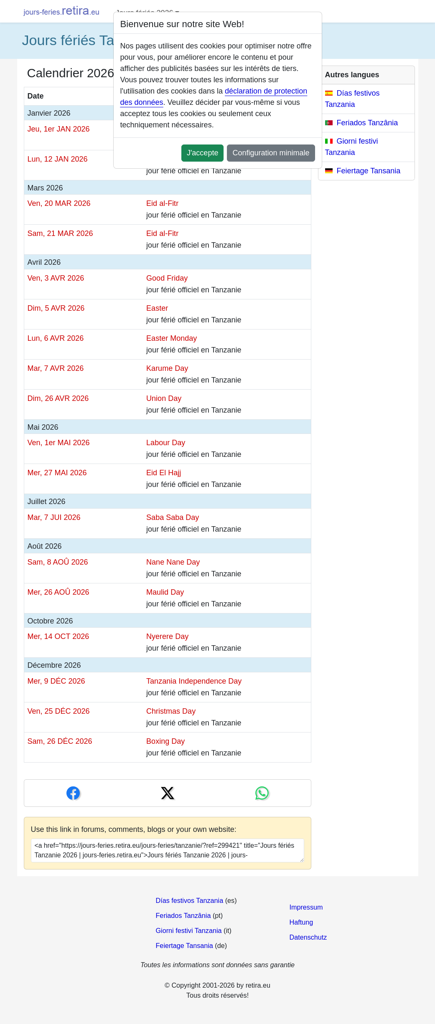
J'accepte (202, 153)
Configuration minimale (270, 153)
